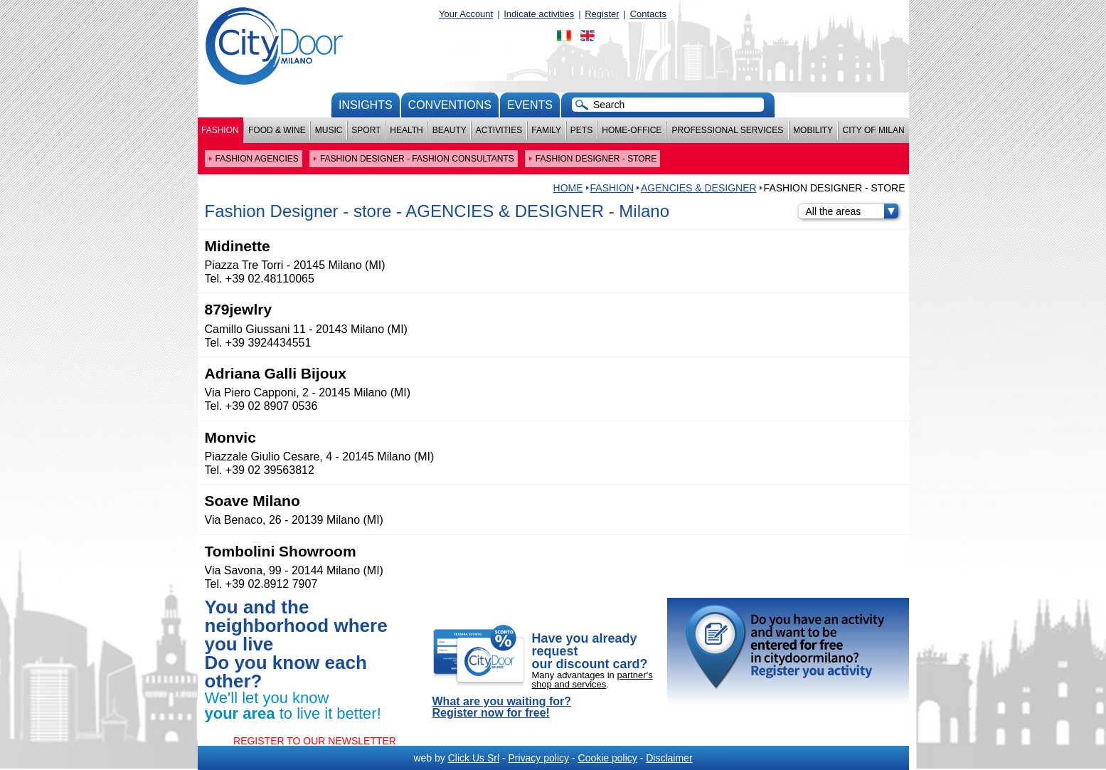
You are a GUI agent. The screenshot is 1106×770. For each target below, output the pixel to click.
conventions (449, 105)
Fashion (220, 130)
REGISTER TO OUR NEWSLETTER (314, 741)
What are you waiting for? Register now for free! (502, 707)
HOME (568, 188)
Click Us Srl (473, 758)
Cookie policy (607, 758)
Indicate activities (539, 14)
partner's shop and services (592, 680)
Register (602, 14)
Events (530, 105)
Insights (366, 105)
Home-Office (631, 130)
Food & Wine (277, 130)
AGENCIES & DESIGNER (699, 188)
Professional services (727, 130)
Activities (499, 130)
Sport (366, 130)
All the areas (852, 211)
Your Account (466, 14)
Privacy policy (538, 758)
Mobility (813, 130)
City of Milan (874, 130)
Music (329, 130)
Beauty (449, 130)
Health (406, 130)
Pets (581, 130)
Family (546, 130)
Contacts (648, 14)
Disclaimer (669, 758)
